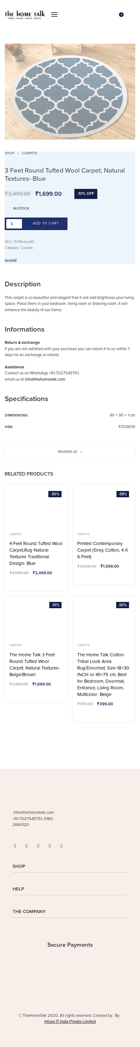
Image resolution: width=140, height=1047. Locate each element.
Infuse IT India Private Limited (70, 1021)
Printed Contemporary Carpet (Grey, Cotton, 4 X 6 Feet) (102, 550)
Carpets (29, 153)
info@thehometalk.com (45, 379)
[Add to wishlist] (76, 224)
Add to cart (46, 223)
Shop (9, 153)
